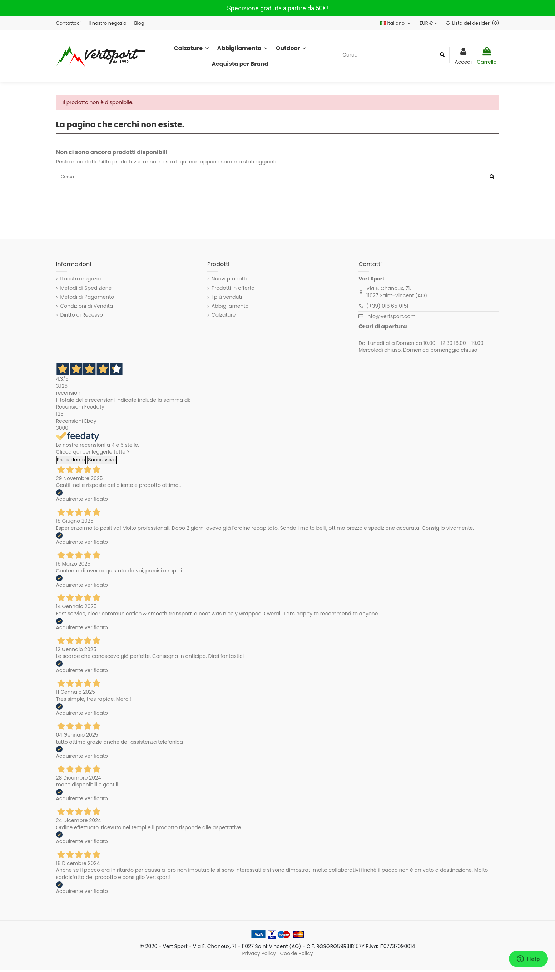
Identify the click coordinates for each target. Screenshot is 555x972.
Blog (139, 23)
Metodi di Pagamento (87, 298)
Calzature (224, 317)
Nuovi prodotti (229, 281)
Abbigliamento (230, 307)
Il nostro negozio (108, 23)
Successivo (102, 461)
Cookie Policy (296, 955)
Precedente (71, 461)
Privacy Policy (259, 955)
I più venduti (227, 298)
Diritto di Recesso (81, 317)
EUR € (428, 23)
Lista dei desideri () (472, 23)
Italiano (396, 23)
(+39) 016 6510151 (387, 307)
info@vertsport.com (391, 318)
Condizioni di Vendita (86, 307)
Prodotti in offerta (233, 290)
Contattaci (69, 23)
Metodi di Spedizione (86, 290)
